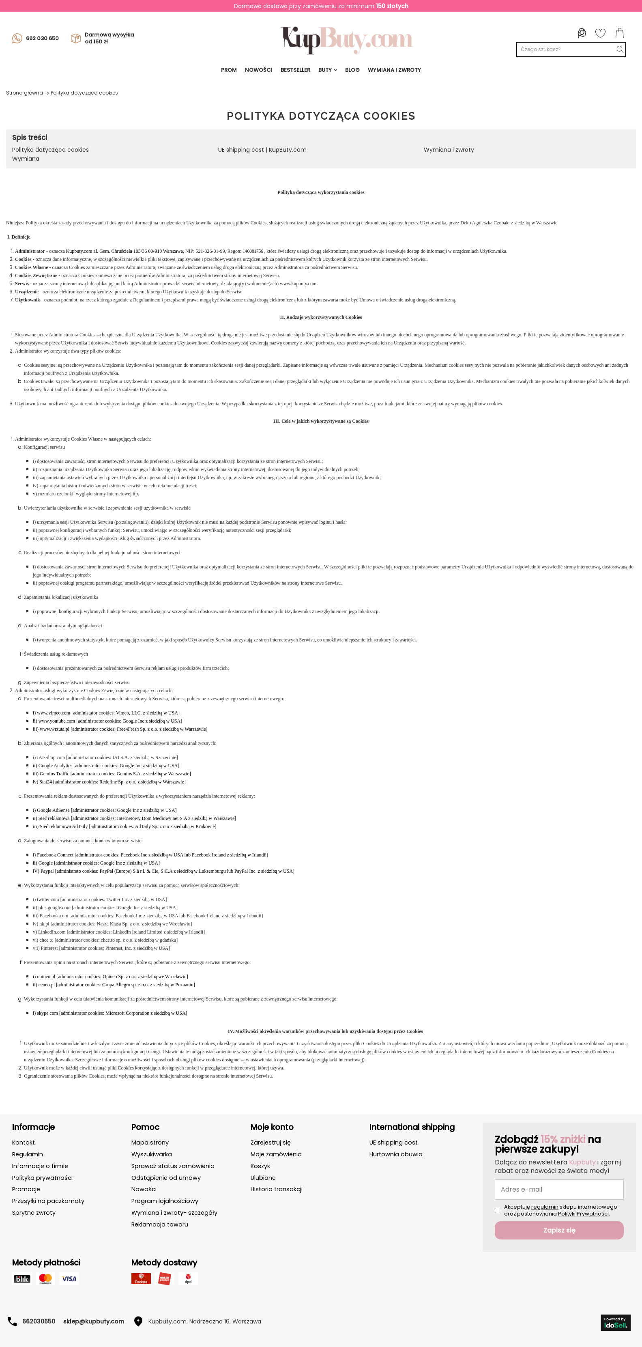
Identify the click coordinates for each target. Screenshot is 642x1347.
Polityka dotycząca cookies (50, 150)
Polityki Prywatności (583, 1213)
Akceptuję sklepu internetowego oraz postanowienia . (560, 1210)
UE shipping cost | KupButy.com (262, 150)
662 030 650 (35, 38)
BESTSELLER (295, 70)
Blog (352, 70)
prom (229, 70)
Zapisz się (559, 1230)
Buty (325, 70)
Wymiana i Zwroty (394, 70)
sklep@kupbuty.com (93, 1321)
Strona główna (24, 92)
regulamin (544, 1206)
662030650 (38, 1321)
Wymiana (25, 159)
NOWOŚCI (259, 70)
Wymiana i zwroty (449, 150)
